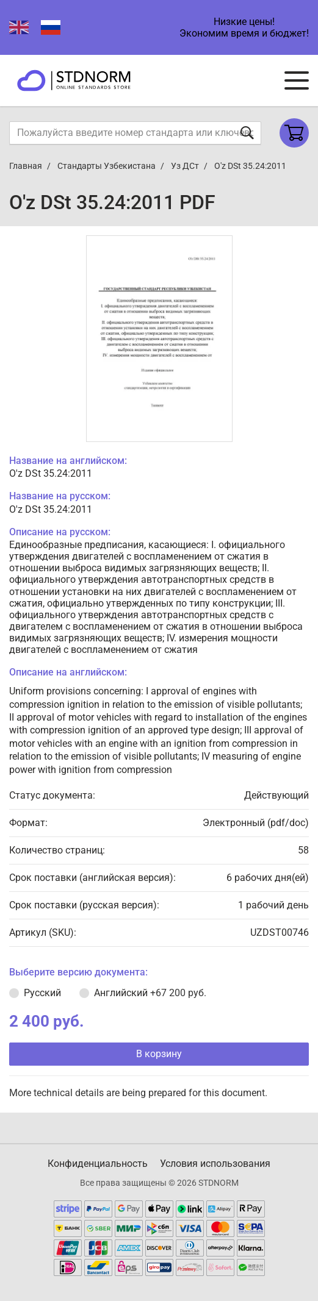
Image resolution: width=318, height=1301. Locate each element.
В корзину (159, 1054)
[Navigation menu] (296, 80)
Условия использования (215, 1163)
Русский (42, 993)
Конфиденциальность (98, 1163)
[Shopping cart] (294, 133)
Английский (150, 993)
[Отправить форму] (247, 133)
